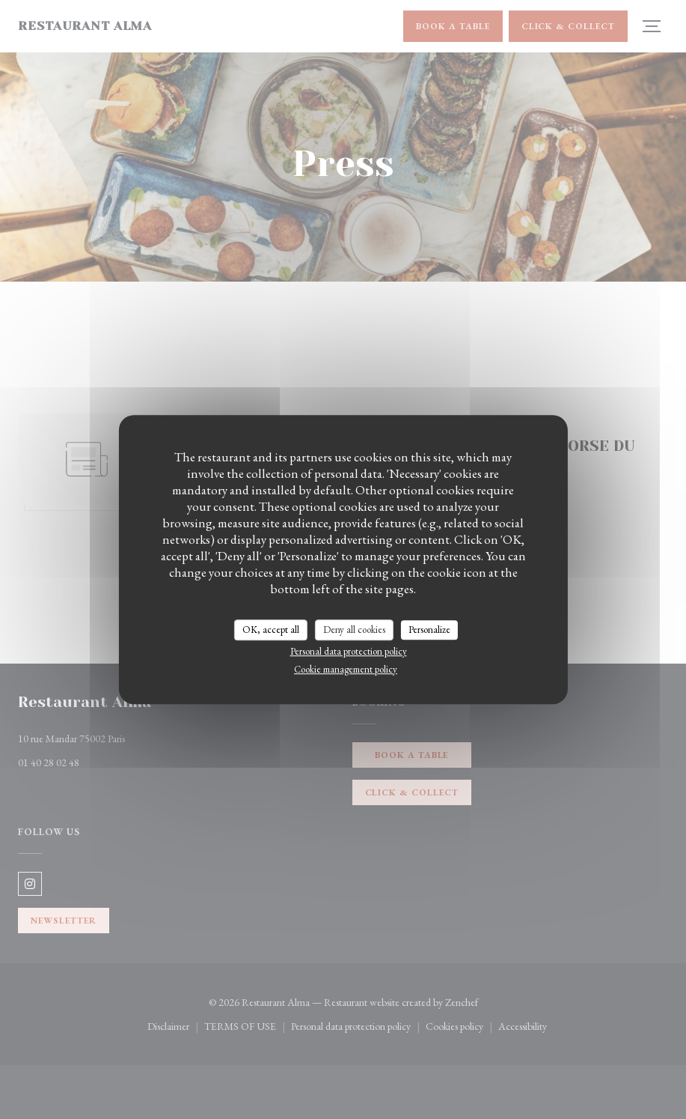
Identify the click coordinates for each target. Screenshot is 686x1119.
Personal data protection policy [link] (348, 651)
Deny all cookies (354, 629)
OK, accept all (270, 629)
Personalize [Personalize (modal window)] (429, 629)
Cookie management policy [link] (345, 669)
